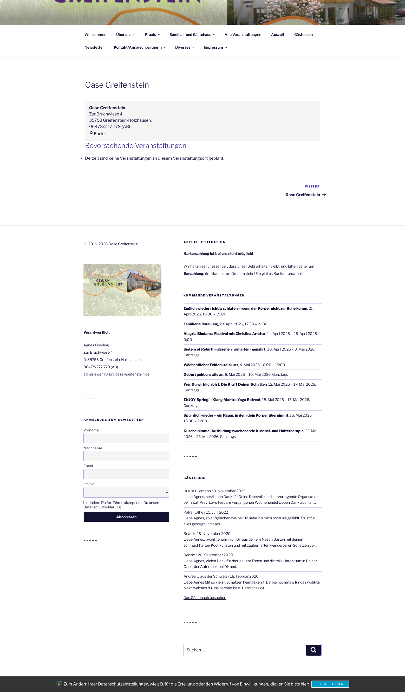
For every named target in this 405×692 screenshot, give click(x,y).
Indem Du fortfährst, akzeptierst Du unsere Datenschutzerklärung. (121, 504)
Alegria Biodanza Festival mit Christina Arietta (224, 333)
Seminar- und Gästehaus (192, 34)
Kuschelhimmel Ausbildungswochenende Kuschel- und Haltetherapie (244, 431)
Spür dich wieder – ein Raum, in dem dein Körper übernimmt (236, 415)
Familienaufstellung (201, 323)
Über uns (126, 34)
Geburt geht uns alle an (203, 374)
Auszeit (277, 34)
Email (88, 466)
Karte (96, 133)
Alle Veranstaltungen (243, 34)
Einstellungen (330, 684)
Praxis (153, 34)
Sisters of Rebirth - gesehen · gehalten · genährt (224, 349)
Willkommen (95, 34)
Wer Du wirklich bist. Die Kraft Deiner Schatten (225, 384)
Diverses (185, 47)
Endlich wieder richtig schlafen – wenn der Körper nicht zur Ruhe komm (245, 308)
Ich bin (88, 484)
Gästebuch (303, 34)
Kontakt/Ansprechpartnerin (140, 47)
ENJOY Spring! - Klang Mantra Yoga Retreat (222, 399)
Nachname (92, 448)
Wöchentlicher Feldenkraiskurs (211, 364)
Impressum (216, 47)
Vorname (91, 430)
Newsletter (94, 47)
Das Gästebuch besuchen (205, 597)
